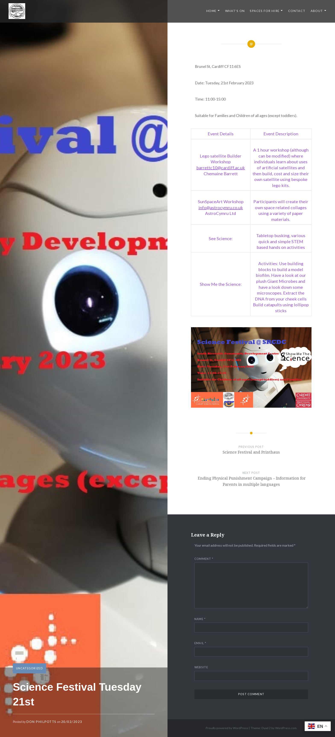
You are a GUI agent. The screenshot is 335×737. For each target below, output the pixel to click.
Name (200, 619)
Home (211, 11)
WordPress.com (286, 728)
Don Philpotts (41, 722)
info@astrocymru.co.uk (220, 207)
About (317, 11)
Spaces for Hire (264, 11)
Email (200, 643)
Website (201, 667)
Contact (297, 11)
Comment (203, 558)
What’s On (235, 11)
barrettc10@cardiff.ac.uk (220, 167)
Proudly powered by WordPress (227, 728)
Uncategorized (29, 668)
